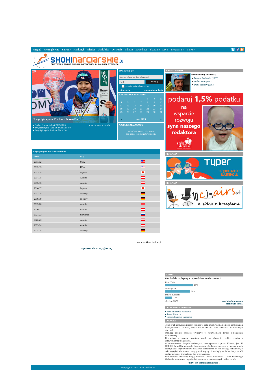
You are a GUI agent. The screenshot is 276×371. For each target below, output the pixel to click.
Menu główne (51, 49)
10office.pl (149, 367)
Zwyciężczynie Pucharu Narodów (51, 130)
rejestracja (124, 90)
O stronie (117, 49)
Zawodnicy (141, 49)
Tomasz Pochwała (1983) (206, 78)
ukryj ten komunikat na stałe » (204, 362)
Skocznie (155, 49)
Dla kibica (103, 49)
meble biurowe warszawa (179, 311)
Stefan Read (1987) (203, 81)
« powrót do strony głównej (97, 248)
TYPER (191, 49)
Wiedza (91, 49)
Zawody (66, 49)
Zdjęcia (129, 49)
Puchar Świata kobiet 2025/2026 (50, 125)
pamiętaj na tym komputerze (137, 86)
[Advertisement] (138, 23)
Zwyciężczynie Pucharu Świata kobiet (53, 127)
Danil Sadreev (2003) (204, 84)
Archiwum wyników (101, 125)
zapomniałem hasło (153, 90)
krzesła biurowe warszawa (179, 316)
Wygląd (37, 49)
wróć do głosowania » (232, 301)
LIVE (165, 49)
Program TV (177, 49)
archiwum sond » (234, 303)
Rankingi (78, 49)
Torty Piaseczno (174, 314)
